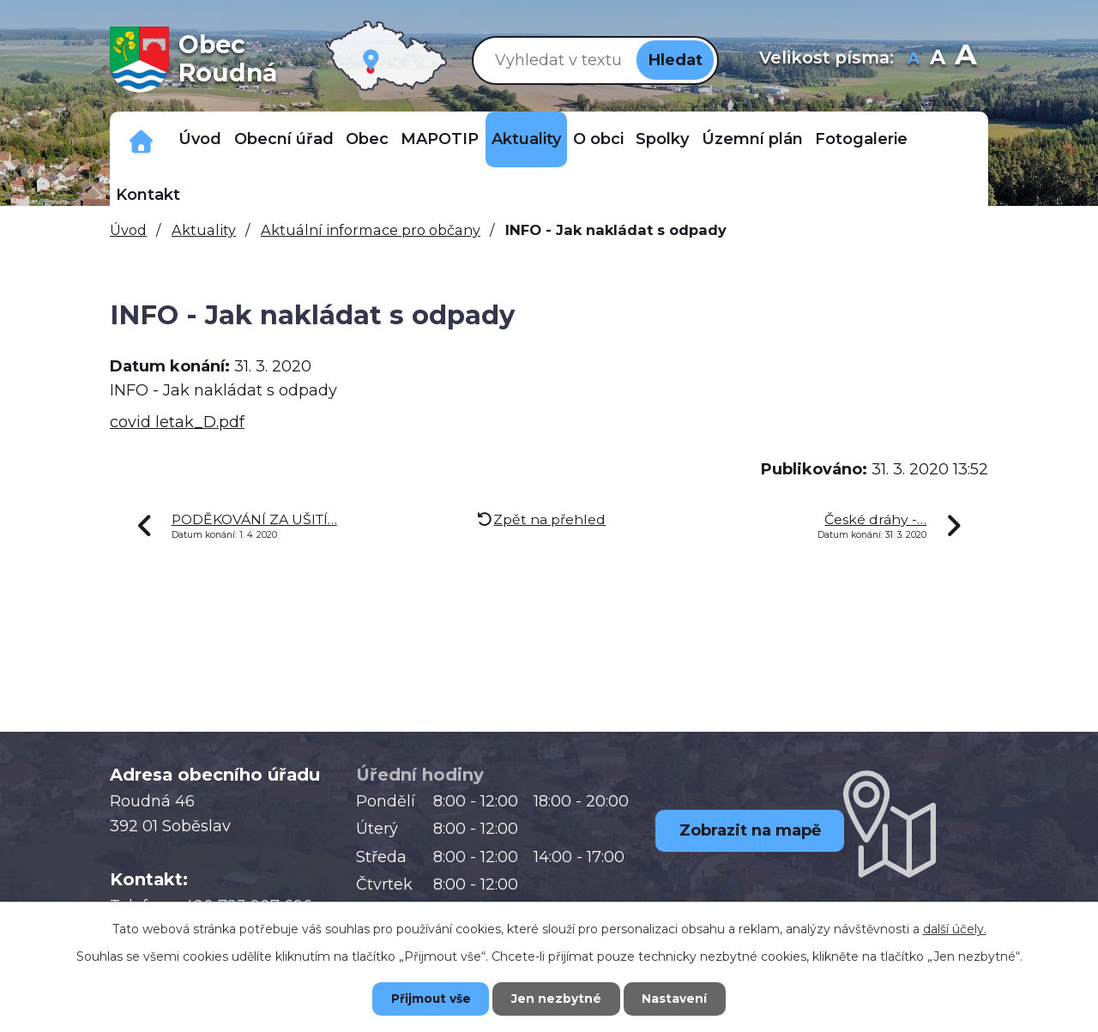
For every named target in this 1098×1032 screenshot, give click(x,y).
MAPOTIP (440, 139)
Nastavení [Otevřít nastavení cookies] (677, 998)
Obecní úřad (284, 139)
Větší (965, 59)
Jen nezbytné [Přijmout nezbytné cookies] (557, 998)
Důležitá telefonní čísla (141, 139)
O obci (598, 139)
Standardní (938, 59)
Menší (914, 59)
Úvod (199, 139)
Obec (367, 139)
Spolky (662, 139)
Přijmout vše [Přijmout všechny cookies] (429, 998)
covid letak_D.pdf (177, 422)
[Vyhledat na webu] (555, 59)
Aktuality (526, 139)
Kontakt (148, 194)
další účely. (954, 928)
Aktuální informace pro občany (370, 229)
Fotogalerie (861, 139)
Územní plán (752, 139)
